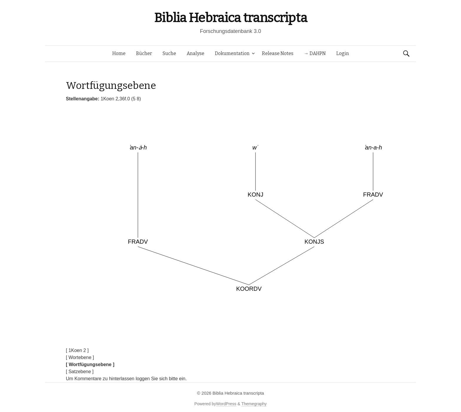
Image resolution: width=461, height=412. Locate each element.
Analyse (195, 53)
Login (342, 53)
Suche (169, 53)
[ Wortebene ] (80, 357)
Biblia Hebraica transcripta (230, 17)
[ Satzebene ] (79, 371)
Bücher (144, 53)
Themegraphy (254, 403)
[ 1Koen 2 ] (77, 350)
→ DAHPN (315, 53)
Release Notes (277, 53)
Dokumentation (232, 53)
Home (119, 53)
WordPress (226, 403)
